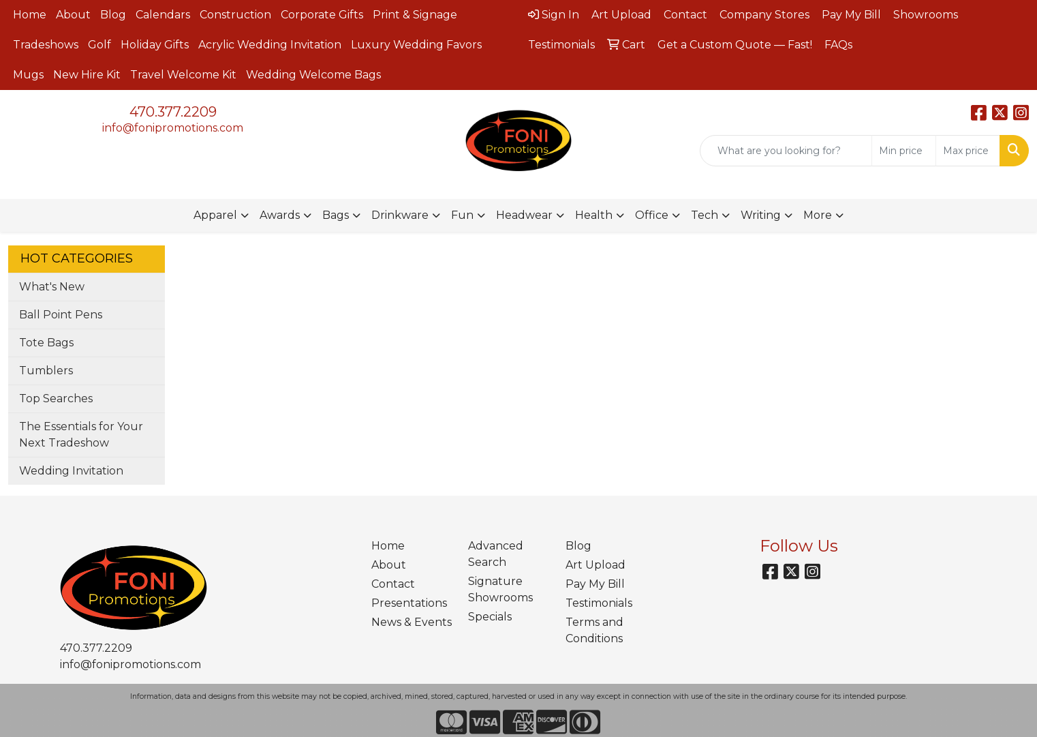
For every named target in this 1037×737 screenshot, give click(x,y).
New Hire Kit (87, 74)
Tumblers (46, 370)
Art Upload (595, 564)
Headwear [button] (524, 215)
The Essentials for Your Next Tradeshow (81, 434)
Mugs (28, 74)
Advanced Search (495, 554)
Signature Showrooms (500, 589)
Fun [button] (462, 215)
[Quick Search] (786, 150)
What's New (51, 286)
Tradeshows (45, 44)
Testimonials (599, 603)
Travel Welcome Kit (183, 74)
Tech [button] (704, 215)
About (73, 14)
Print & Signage (415, 14)
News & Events (411, 622)
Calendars (163, 14)
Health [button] (594, 215)
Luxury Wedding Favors (416, 44)
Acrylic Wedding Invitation (269, 44)
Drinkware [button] (400, 215)
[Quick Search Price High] (967, 150)
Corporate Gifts (322, 14)
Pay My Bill (595, 583)
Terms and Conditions (594, 630)
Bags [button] (335, 215)
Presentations (409, 603)
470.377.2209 (173, 112)
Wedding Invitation (71, 470)
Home (29, 14)
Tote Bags (46, 342)
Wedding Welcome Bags (313, 74)
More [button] (817, 215)
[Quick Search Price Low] (903, 150)
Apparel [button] (215, 215)
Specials (490, 616)
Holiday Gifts (155, 44)
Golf (99, 44)
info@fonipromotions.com (172, 127)
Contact (393, 583)
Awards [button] (280, 215)
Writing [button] (761, 215)
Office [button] (651, 215)
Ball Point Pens (60, 314)
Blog (113, 14)
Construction (235, 14)
